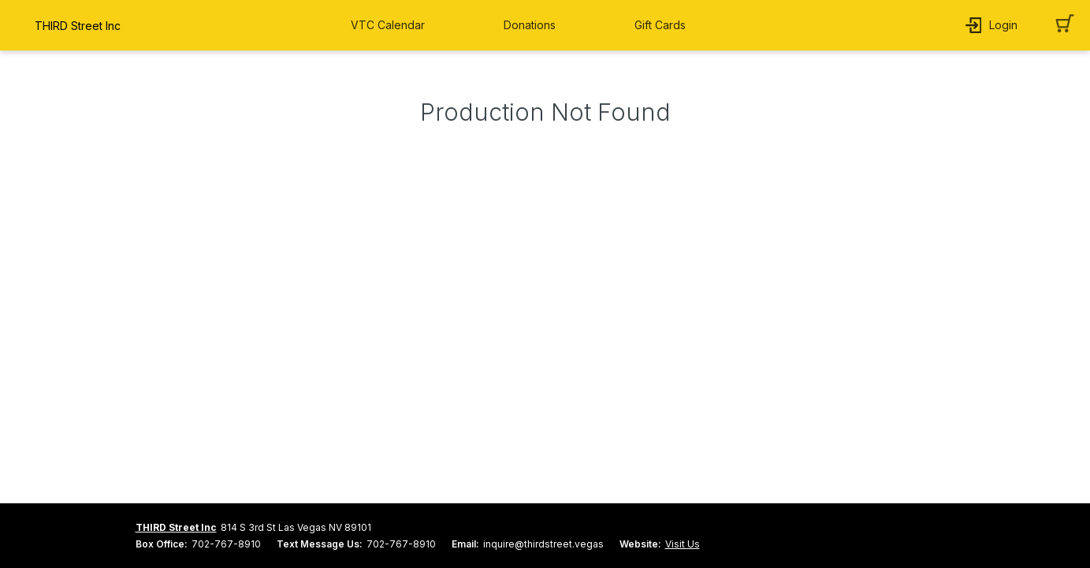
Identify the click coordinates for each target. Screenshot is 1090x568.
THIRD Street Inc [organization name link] (78, 25)
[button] (391, 25)
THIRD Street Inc (176, 527)
